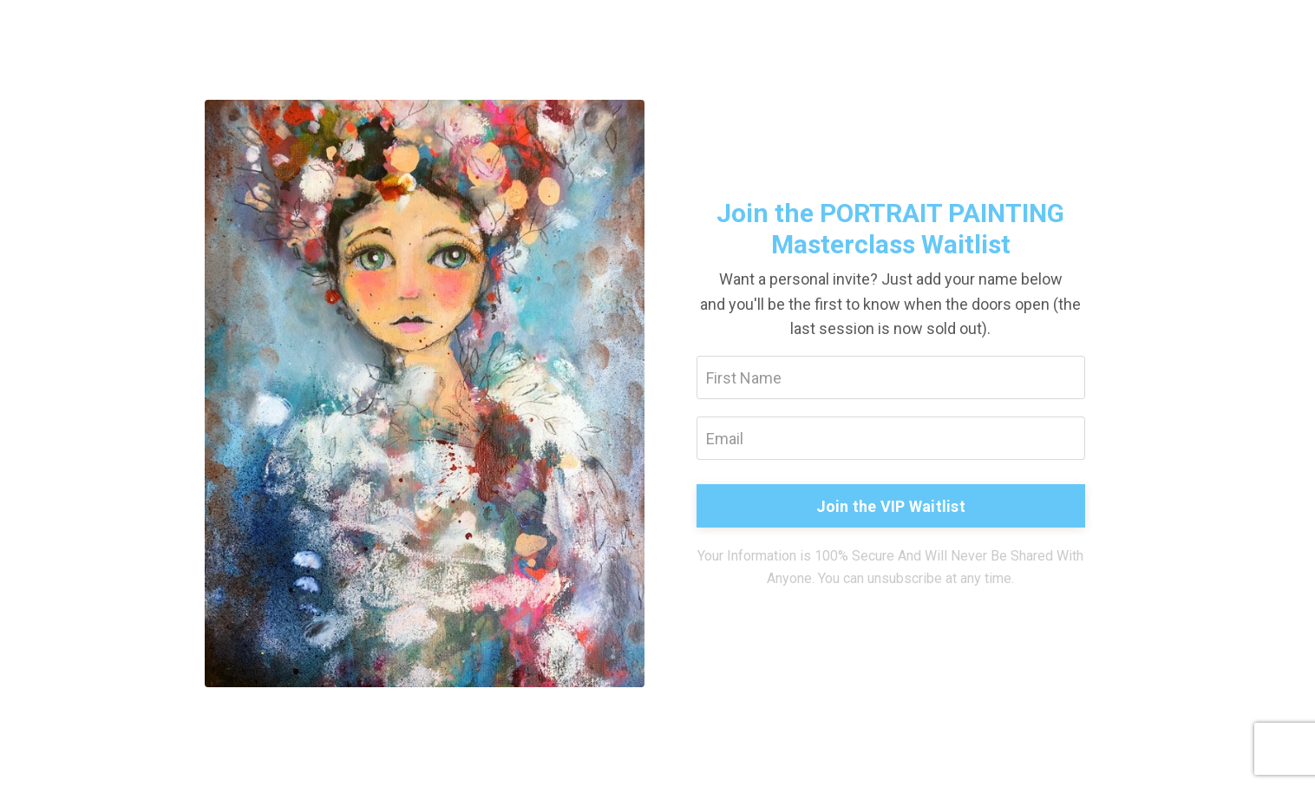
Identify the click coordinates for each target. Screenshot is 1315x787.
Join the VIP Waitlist (890, 506)
